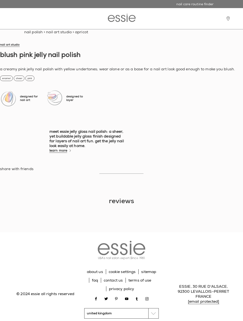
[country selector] (121, 313)
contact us (113, 280)
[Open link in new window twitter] (106, 298)
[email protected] (203, 301)
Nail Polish (33, 31)
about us (95, 271)
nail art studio (59, 31)
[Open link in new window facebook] (96, 298)
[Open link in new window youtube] (126, 298)
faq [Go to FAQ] (95, 280)
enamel (6, 78)
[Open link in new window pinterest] (116, 298)
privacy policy (121, 288)
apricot (81, 31)
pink (30, 78)
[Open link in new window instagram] (147, 298)
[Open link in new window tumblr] (137, 298)
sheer (19, 78)
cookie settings (122, 271)
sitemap (148, 271)
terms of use (139, 280)
